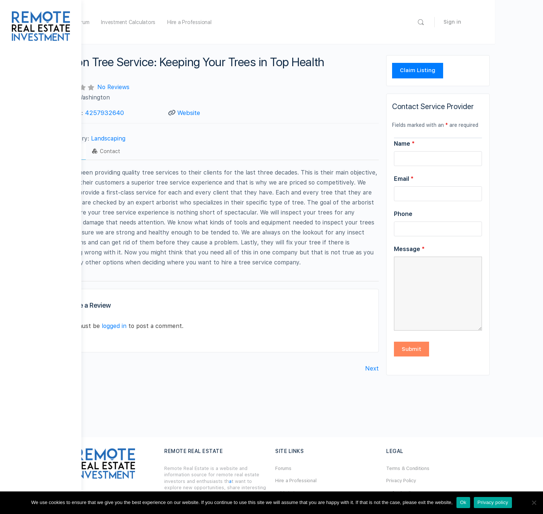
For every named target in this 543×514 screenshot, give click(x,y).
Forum (149, 22)
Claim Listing (456, 70)
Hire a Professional (256, 22)
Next (410, 368)
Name (442, 143)
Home (123, 22)
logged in (157, 325)
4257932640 (147, 112)
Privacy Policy (441, 480)
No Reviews (156, 87)
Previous (108, 368)
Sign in (515, 22)
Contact (149, 151)
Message (447, 249)
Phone (441, 213)
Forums (324, 468)
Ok (463, 502)
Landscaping (151, 138)
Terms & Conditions (447, 468)
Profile (112, 151)
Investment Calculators (195, 22)
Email (442, 178)
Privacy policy (493, 502)
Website (230, 112)
